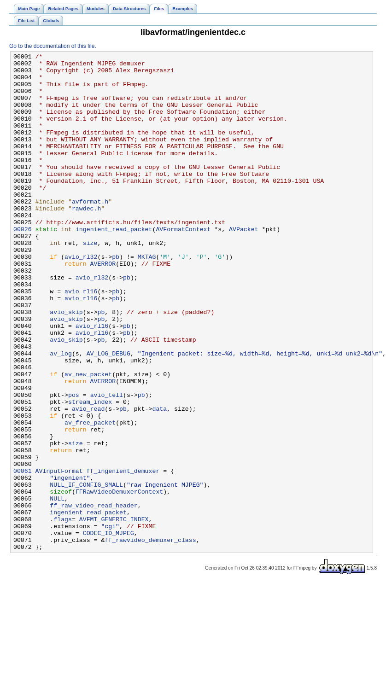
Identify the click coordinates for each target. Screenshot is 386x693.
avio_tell (106, 464)
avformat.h (90, 231)
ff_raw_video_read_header (93, 596)
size (90, 281)
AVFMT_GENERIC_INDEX (114, 613)
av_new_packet (88, 439)
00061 (22, 555)
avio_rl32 (80, 298)
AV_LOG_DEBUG (108, 414)
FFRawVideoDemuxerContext (119, 580)
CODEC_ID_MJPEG (108, 629)
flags (62, 613)
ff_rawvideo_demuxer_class (150, 638)
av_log (61, 414)
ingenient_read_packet (114, 265)
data (159, 480)
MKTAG (147, 298)
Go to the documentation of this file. (52, 46)
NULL (57, 588)
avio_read (88, 480)
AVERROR (103, 306)
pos (73, 464)
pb (115, 298)
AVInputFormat (59, 555)
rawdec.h (86, 240)
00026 (22, 265)
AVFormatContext (183, 265)
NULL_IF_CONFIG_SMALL (86, 571)
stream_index (90, 472)
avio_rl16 (80, 339)
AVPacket (243, 265)
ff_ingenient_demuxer (123, 555)
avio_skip (66, 364)
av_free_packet (90, 497)
